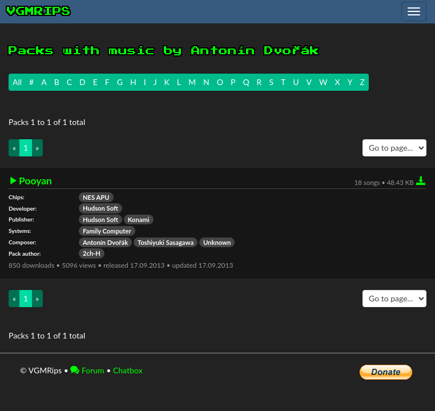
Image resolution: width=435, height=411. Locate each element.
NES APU (96, 197)
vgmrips (39, 11)
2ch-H (91, 253)
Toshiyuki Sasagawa (166, 242)
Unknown (217, 242)
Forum (87, 370)
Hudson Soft (100, 208)
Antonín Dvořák (105, 242)
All (17, 82)
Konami (139, 219)
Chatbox (128, 370)
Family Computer (107, 231)
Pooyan (35, 181)
